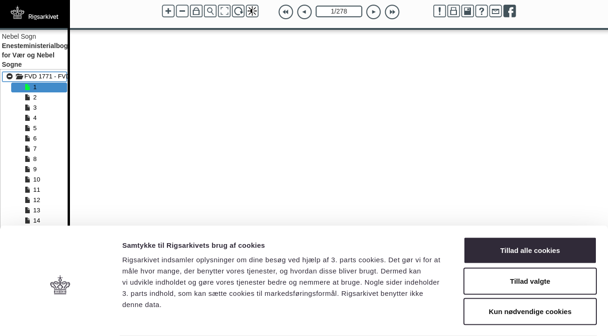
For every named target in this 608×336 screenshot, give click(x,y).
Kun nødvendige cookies (530, 275)
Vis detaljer (485, 318)
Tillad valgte (530, 244)
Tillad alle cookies (530, 213)
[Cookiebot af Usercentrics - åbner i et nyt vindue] (60, 318)
